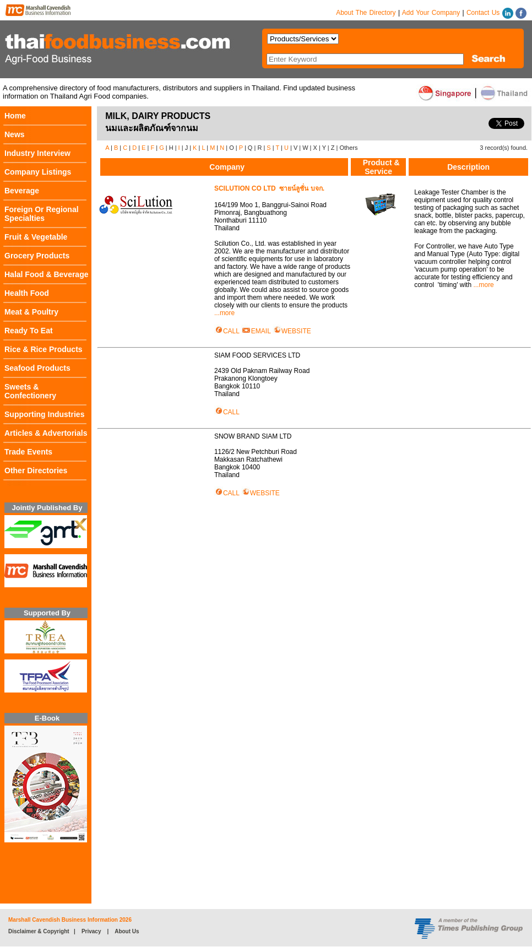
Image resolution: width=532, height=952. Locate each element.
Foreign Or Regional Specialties (41, 214)
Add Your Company (431, 13)
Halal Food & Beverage (46, 274)
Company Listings (37, 171)
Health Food (26, 293)
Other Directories (35, 470)
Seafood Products (37, 368)
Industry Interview (37, 153)
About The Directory (366, 13)
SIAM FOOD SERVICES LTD (259, 355)
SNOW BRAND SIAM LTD (254, 436)
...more (224, 313)
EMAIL (256, 331)
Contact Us (483, 13)
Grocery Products (36, 255)
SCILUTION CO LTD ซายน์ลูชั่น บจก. (269, 188)
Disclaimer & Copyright (38, 931)
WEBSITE (292, 331)
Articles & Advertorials (45, 433)
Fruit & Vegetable (35, 236)
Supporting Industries (44, 414)
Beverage (21, 190)
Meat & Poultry (31, 311)
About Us (127, 931)
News (14, 134)
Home (15, 115)
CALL (227, 331)
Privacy (91, 931)
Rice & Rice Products (43, 349)
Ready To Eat (28, 330)
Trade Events (28, 451)
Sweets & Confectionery (30, 391)
